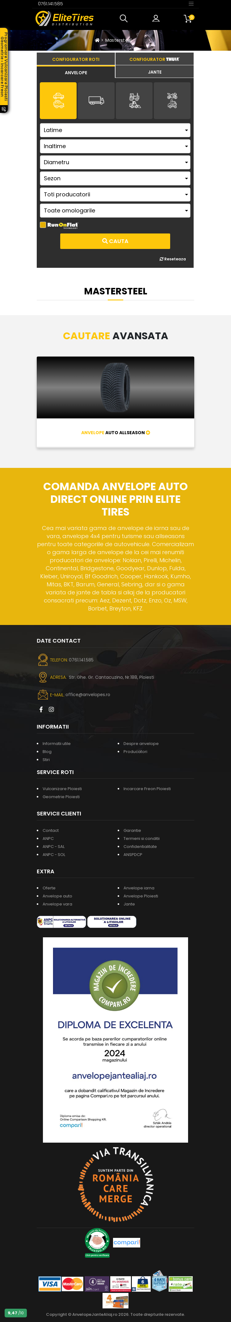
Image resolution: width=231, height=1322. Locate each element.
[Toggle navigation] (191, 3)
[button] (125, 18)
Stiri (46, 760)
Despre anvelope (141, 744)
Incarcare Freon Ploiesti (147, 789)
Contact (51, 830)
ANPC (48, 838)
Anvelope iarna (139, 888)
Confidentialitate (140, 846)
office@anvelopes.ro (87, 694)
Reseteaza (173, 259)
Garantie (132, 830)
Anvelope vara (57, 904)
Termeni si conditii (142, 838)
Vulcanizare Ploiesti (62, 789)
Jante (129, 904)
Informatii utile (57, 744)
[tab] (76, 71)
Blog (47, 752)
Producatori (135, 752)
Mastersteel (118, 40)
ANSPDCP (133, 855)
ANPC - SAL (54, 846)
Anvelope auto (57, 896)
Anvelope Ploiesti (141, 896)
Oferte (49, 888)
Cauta (115, 241)
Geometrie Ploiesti (61, 797)
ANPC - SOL (54, 855)
